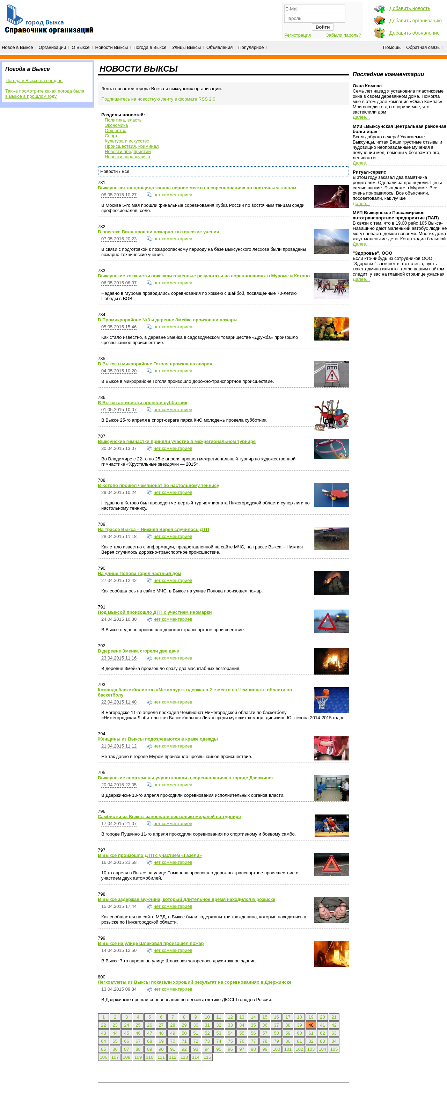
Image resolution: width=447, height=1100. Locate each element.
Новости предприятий (128, 151)
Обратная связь (423, 47)
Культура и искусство (127, 141)
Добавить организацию (415, 20)
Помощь (392, 47)
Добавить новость (409, 8)
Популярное (251, 47)
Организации (52, 47)
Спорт (111, 135)
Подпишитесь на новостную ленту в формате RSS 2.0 (158, 99)
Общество (115, 130)
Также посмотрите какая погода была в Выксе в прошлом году (44, 93)
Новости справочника (127, 156)
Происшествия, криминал (132, 146)
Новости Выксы (111, 47)
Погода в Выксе (150, 47)
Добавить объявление (414, 33)
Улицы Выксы (186, 47)
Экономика (116, 125)
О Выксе (80, 47)
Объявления (219, 47)
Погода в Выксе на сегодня (34, 80)
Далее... (361, 117)
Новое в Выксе (17, 47)
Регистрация (297, 35)
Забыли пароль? (343, 35)
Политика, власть (123, 120)
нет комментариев (173, 194)
